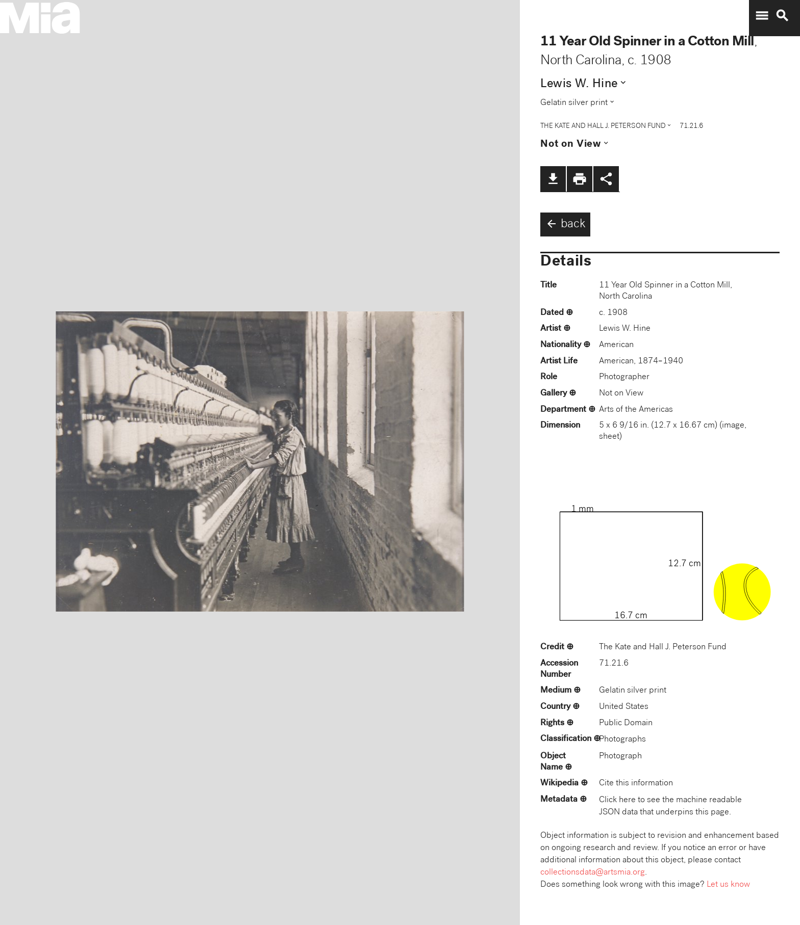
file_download (553, 179)
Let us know (728, 885)
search (782, 15)
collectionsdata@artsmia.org (592, 872)
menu (761, 15)
